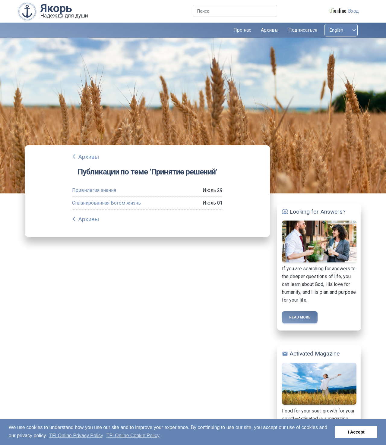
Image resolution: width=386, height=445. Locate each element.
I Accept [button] (356, 432)
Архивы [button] (270, 30)
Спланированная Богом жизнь (106, 203)
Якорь (56, 8)
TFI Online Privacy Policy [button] (76, 435)
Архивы (88, 156)
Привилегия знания (94, 190)
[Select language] (341, 30)
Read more (299, 317)
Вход (353, 11)
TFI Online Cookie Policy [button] (133, 435)
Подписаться (302, 30)
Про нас (242, 30)
